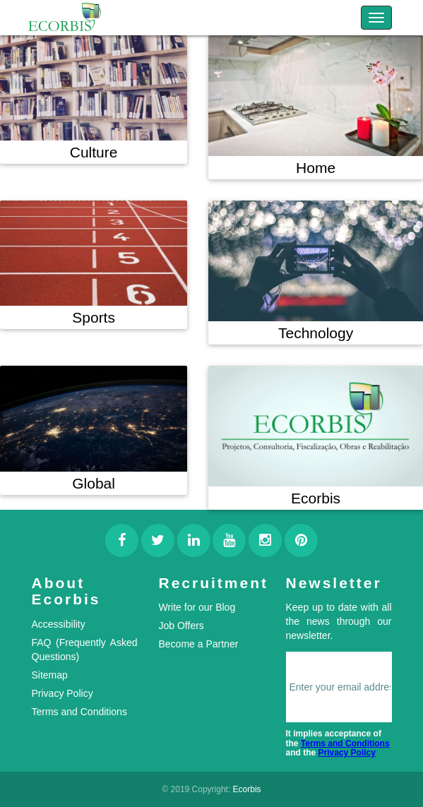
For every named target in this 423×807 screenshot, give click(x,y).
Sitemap (50, 675)
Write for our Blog (197, 607)
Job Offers (181, 625)
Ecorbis (247, 789)
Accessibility (58, 624)
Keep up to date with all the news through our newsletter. (339, 621)
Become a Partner (199, 644)
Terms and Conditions (79, 711)
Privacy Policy (62, 693)
